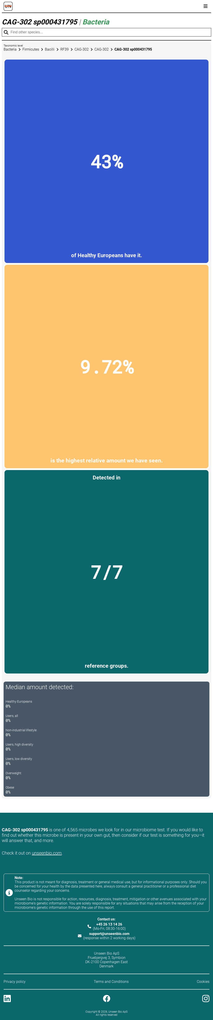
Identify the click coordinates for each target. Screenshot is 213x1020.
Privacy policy (15, 981)
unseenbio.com (47, 853)
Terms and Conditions (111, 981)
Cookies (203, 981)
